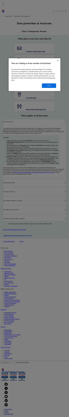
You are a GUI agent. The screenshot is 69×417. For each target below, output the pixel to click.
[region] (34, 74)
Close (49, 86)
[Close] (58, 60)
